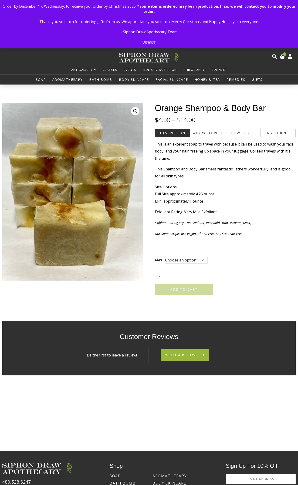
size (159, 260)
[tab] (172, 134)
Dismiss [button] (149, 42)
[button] (274, 57)
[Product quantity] (161, 278)
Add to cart (184, 290)
